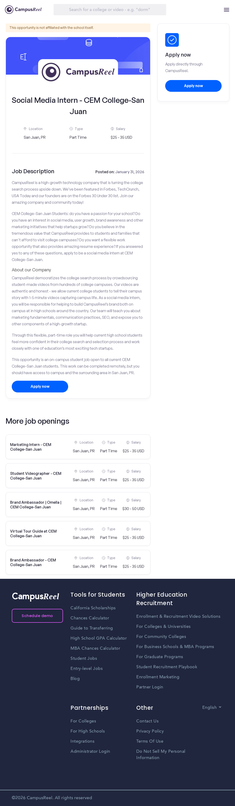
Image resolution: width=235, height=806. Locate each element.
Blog (75, 679)
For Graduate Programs (159, 657)
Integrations (82, 741)
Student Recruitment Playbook (166, 667)
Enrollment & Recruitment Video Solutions (178, 616)
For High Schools (87, 731)
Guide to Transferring (91, 628)
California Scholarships (93, 608)
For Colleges (83, 721)
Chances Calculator (89, 618)
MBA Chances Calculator (95, 648)
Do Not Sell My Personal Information (160, 754)
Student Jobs (83, 658)
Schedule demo (37, 615)
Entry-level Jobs (86, 669)
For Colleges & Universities (163, 627)
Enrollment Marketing (157, 677)
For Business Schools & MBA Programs (175, 647)
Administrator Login (90, 751)
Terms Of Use (149, 741)
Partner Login (149, 687)
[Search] (110, 9)
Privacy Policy (150, 731)
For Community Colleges (161, 637)
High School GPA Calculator (98, 638)
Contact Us (147, 721)
